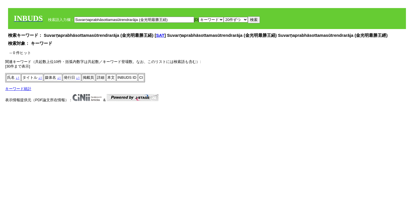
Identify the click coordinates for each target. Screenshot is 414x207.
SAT (160, 35)
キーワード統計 (18, 89)
